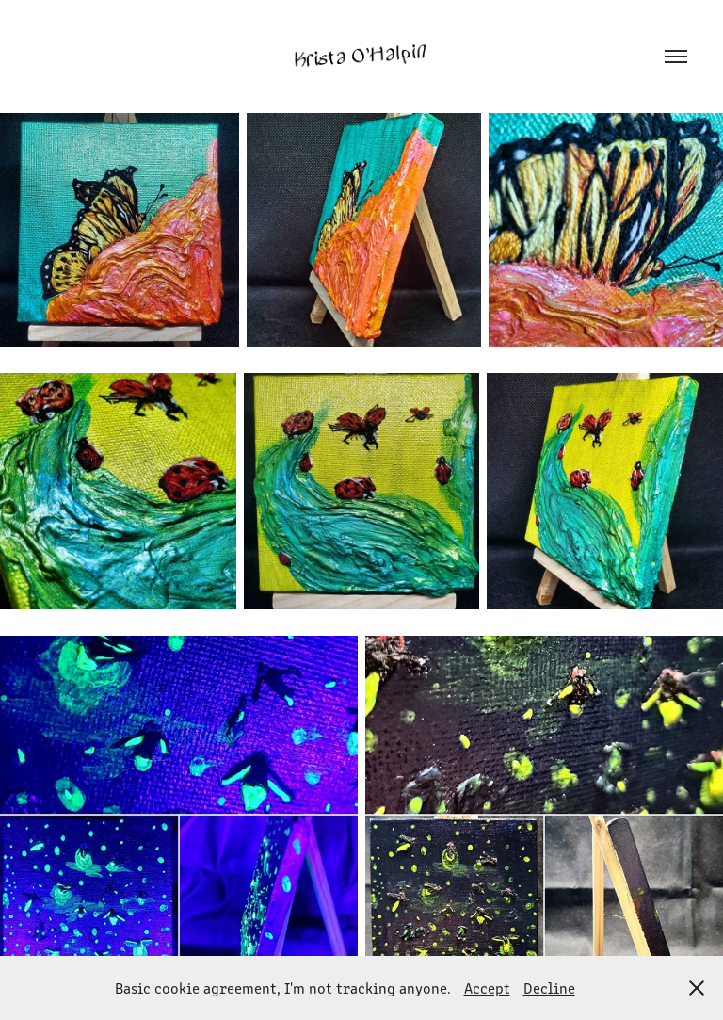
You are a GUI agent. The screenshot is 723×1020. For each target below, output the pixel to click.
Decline (549, 987)
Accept (487, 987)
